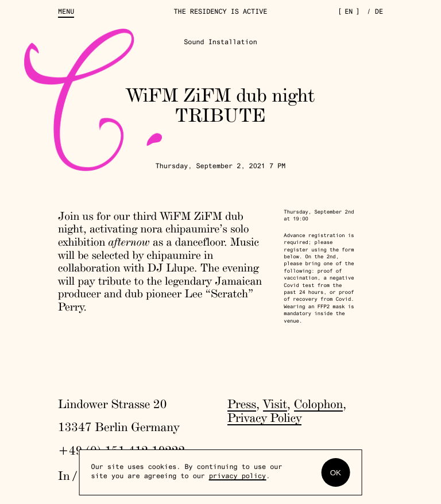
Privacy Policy (264, 417)
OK (335, 472)
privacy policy (237, 477)
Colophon (318, 404)
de (379, 12)
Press (241, 404)
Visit (275, 404)
